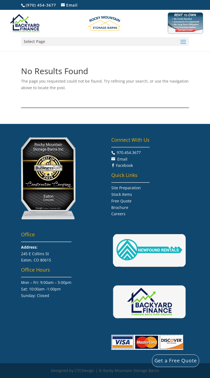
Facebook (124, 165)
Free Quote (121, 200)
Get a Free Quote (175, 360)
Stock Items (121, 194)
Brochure (119, 207)
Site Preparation (126, 187)
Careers (118, 213)
